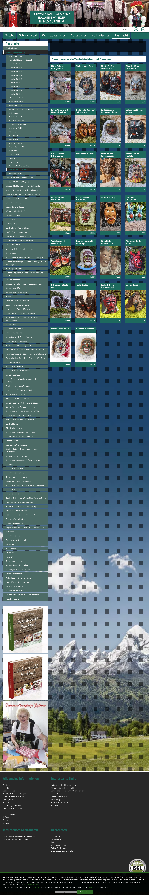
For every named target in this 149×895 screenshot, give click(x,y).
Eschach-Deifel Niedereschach (107, 286)
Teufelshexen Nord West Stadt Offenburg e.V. (59, 242)
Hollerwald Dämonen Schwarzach (85, 111)
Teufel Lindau (82, 285)
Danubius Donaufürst (131, 198)
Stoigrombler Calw (84, 66)
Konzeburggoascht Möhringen (84, 242)
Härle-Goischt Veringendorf (57, 67)
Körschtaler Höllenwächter (107, 242)
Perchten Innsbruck (85, 329)
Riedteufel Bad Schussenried (107, 67)
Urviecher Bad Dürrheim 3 (82, 198)
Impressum (37, 887)
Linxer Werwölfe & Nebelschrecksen (59, 111)
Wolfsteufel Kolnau (60, 329)
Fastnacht (12, 43)
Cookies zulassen (85, 892)
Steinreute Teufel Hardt (133, 242)
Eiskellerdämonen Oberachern (134, 67)
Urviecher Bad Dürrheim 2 (57, 198)
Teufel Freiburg (108, 197)
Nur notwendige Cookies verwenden (66, 892)
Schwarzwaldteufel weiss (59, 286)
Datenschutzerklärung (31, 884)
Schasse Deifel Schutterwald (57, 155)
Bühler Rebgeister (134, 285)
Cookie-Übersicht (94, 887)
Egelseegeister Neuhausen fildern (109, 111)
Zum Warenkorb (143, 28)
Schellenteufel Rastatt (132, 155)
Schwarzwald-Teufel (85, 154)
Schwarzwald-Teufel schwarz (135, 111)
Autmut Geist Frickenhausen (107, 155)
